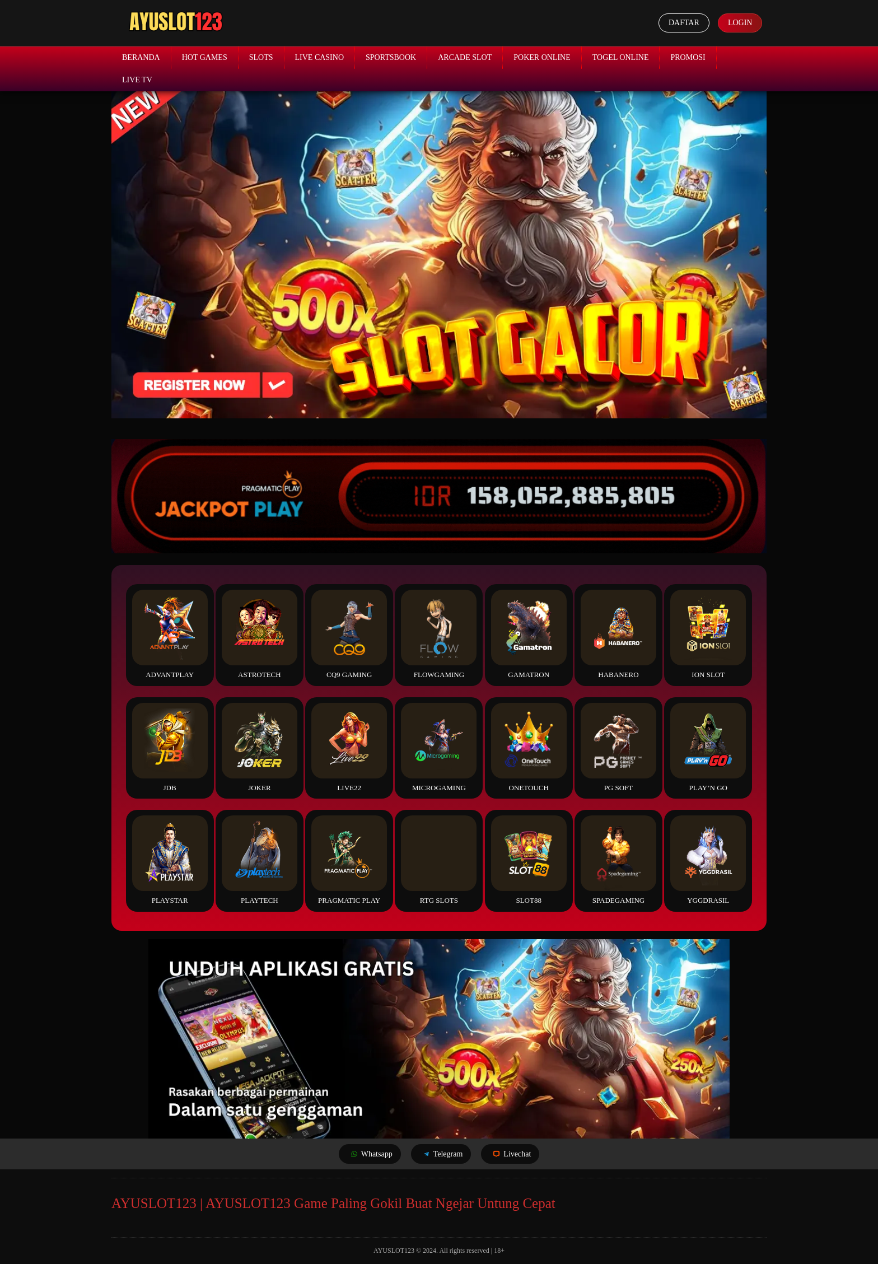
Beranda (141, 57)
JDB (170, 747)
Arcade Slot (465, 57)
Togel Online (620, 57)
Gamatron (529, 634)
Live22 (349, 747)
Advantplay (170, 634)
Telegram (441, 1154)
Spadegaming (618, 859)
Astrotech (259, 634)
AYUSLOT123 (393, 1250)
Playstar (170, 859)
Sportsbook (391, 57)
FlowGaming (439, 634)
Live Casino (319, 57)
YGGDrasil (708, 859)
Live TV (137, 80)
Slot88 (529, 859)
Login (739, 22)
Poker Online (542, 57)
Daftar (683, 22)
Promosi (687, 57)
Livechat (510, 1154)
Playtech (259, 859)
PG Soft (618, 747)
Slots (261, 57)
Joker (259, 747)
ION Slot (708, 634)
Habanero (618, 634)
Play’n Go (708, 747)
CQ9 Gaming (349, 634)
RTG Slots (439, 859)
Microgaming (439, 747)
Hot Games (204, 57)
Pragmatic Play (349, 859)
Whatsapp (370, 1154)
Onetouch (529, 747)
